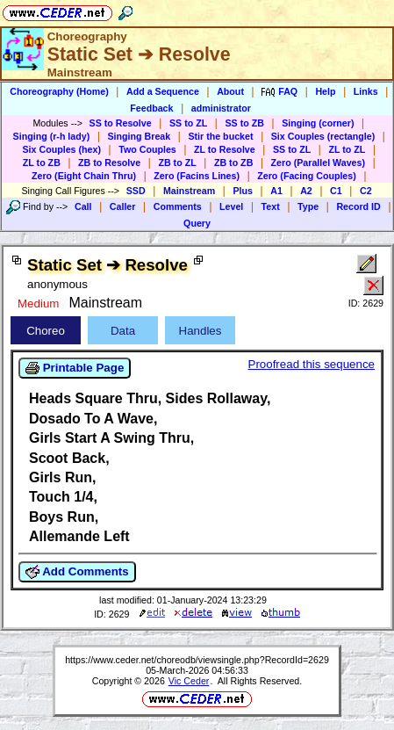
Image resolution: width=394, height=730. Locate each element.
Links (366, 91)
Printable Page (74, 368)
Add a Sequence (162, 91)
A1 (276, 190)
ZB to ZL (177, 162)
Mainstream (189, 190)
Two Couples (147, 149)
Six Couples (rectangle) (323, 136)
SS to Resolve (121, 123)
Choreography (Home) (59, 91)
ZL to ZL (346, 149)
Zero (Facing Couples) (306, 175)
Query (197, 223)
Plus (243, 190)
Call (83, 206)
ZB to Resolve (109, 162)
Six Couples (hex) (62, 149)
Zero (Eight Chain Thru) (84, 175)
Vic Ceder (189, 681)
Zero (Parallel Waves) (318, 162)
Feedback (151, 108)
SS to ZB (244, 123)
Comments (178, 206)
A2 (306, 190)
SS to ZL (188, 123)
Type (308, 206)
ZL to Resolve (224, 149)
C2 (366, 190)
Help (325, 91)
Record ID (358, 206)
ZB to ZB (233, 162)
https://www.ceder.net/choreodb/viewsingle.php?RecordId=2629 (197, 659)
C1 (336, 190)
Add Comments (77, 572)
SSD (136, 190)
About (230, 91)
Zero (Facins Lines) (197, 175)
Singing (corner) (318, 123)
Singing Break (139, 136)
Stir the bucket (220, 136)
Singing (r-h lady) (51, 136)
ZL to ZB (42, 162)
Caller (123, 206)
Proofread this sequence (311, 364)
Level (231, 206)
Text (270, 206)
